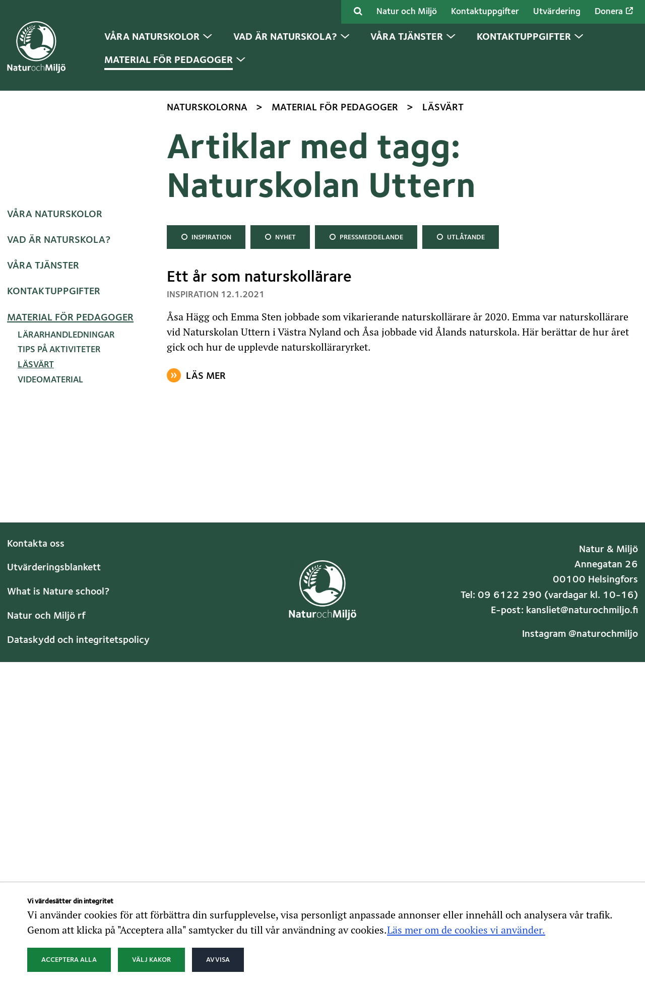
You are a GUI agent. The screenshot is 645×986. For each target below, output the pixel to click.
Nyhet (281, 453)
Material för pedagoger (70, 536)
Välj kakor (151, 959)
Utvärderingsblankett (54, 786)
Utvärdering (556, 12)
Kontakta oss (35, 762)
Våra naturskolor (54, 433)
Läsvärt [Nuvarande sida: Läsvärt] (36, 583)
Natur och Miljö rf (46, 834)
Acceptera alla (69, 959)
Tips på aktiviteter (59, 568)
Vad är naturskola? (58, 458)
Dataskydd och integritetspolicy (78, 858)
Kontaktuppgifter (485, 12)
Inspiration (205, 453)
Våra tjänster (43, 485)
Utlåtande (460, 453)
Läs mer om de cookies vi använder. (466, 929)
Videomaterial (50, 598)
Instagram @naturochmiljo (580, 853)
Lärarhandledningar (66, 553)
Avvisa (218, 959)
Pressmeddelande (366, 453)
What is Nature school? (58, 811)
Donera (614, 11)
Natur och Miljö (406, 12)
